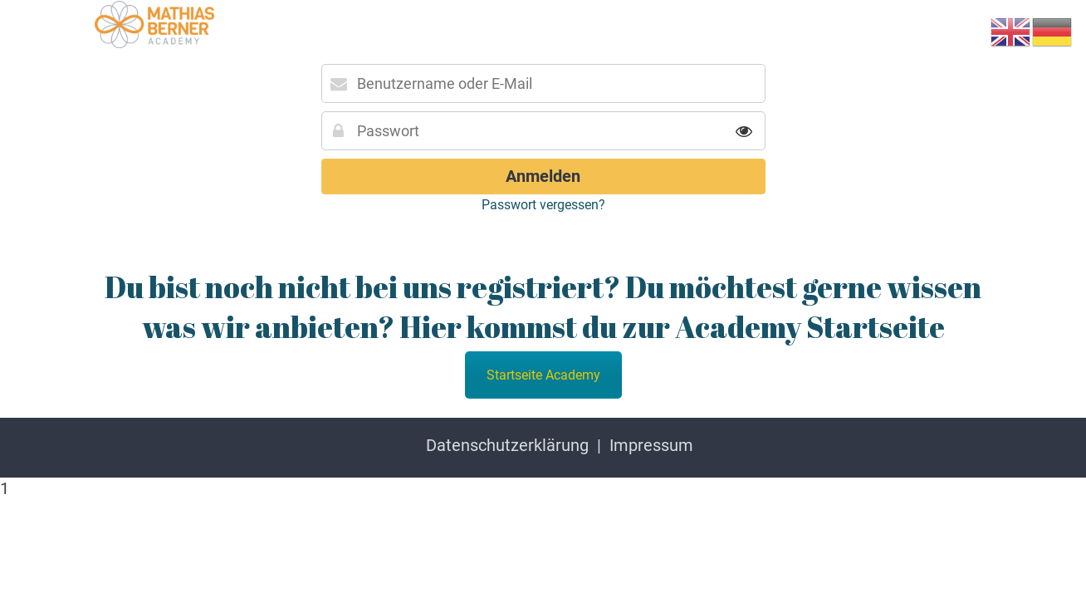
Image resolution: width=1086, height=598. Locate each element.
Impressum (651, 445)
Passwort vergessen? (543, 205)
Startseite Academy (543, 375)
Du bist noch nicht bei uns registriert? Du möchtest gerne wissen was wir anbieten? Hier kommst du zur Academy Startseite (543, 306)
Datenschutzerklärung (507, 445)
